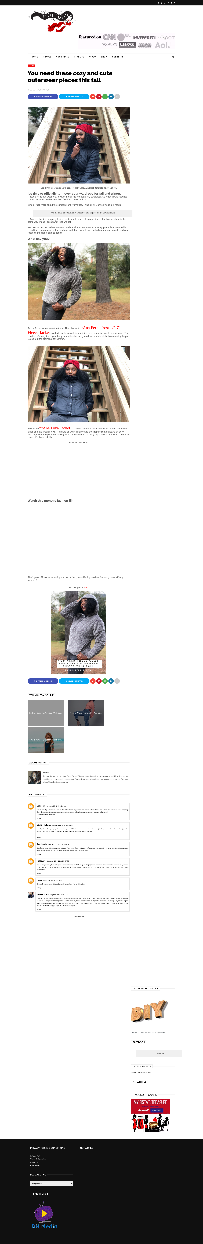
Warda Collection (79, 884)
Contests (117, 57)
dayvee (32, 90)
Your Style (62, 57)
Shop (104, 57)
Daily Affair (160, 1053)
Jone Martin (42, 844)
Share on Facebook (43, 96)
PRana (31, 65)
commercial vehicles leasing (46, 814)
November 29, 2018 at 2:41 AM (56, 806)
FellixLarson (42, 861)
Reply (39, 818)
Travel (47, 57)
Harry (39, 880)
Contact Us (35, 1165)
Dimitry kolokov (44, 825)
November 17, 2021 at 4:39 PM (58, 844)
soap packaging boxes (88, 865)
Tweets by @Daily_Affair (141, 1072)
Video (92, 57)
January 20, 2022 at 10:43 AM (58, 861)
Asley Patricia (43, 894)
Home (35, 57)
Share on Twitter (74, 96)
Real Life (79, 57)
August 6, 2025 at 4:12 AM (59, 895)
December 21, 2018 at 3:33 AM (62, 825)
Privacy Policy (35, 1156)
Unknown (41, 806)
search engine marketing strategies (80, 831)
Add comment (78, 917)
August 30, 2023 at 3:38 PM (52, 880)
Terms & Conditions (38, 1159)
